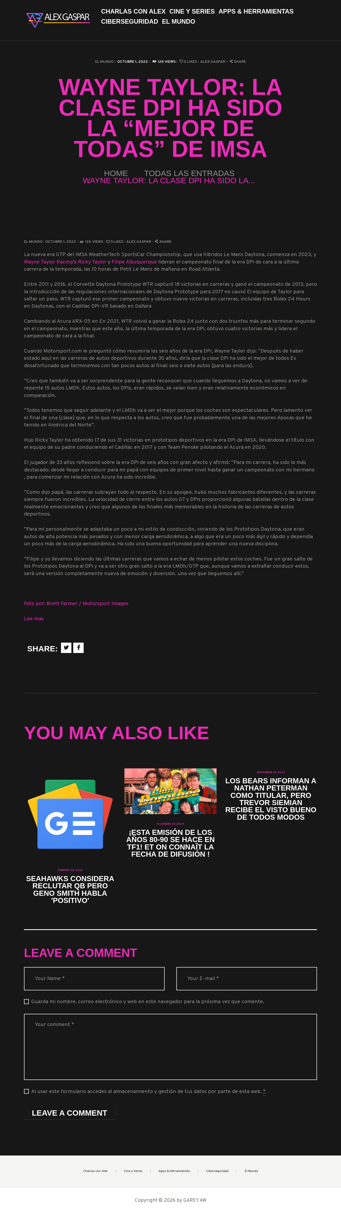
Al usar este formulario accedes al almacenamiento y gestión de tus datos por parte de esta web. (148, 1092)
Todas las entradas (189, 173)
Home (116, 173)
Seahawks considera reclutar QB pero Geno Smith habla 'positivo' (70, 889)
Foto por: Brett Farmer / (53, 604)
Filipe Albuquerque (134, 262)
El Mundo (104, 62)
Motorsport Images (105, 604)
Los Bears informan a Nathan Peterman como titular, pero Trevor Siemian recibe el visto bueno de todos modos (270, 799)
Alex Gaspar (213, 62)
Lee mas (34, 619)
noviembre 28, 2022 (271, 772)
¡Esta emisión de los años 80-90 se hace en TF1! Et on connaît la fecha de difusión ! (170, 843)
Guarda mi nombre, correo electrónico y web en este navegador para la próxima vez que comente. (147, 1002)
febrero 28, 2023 (70, 870)
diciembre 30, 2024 (170, 824)
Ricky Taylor (92, 262)
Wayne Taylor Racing (48, 262)
